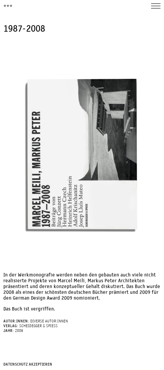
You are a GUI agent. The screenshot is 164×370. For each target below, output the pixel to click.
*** (8, 6)
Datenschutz (15, 365)
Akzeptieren (40, 365)
